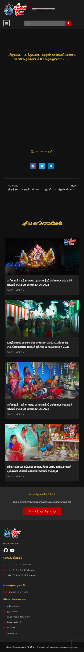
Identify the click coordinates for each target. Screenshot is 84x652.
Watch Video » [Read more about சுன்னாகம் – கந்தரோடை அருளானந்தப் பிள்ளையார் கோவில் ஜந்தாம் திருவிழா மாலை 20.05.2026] (15, 290)
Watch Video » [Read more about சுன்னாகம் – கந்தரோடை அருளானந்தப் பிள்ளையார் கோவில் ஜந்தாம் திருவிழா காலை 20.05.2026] (15, 414)
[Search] (68, 23)
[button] (6, 23)
